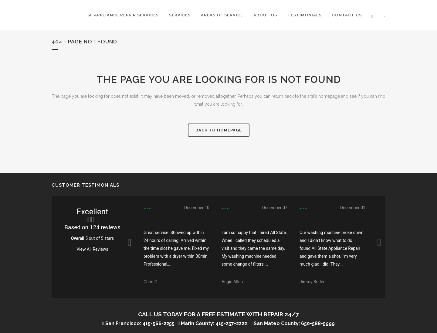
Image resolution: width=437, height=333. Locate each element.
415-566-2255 (158, 323)
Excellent (92, 211)
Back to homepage (218, 130)
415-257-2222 (231, 323)
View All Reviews (92, 249)
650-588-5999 (318, 323)
